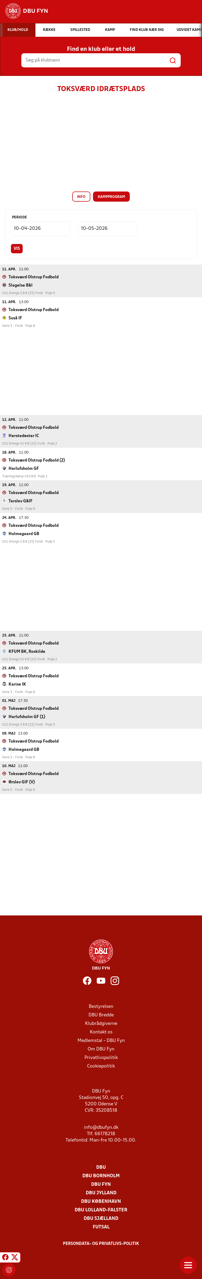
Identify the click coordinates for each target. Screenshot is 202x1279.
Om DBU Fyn (101, 1049)
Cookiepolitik (101, 1066)
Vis (17, 249)
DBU (101, 1167)
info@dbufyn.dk (101, 1127)
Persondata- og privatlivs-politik (101, 1243)
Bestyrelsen (101, 1006)
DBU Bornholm (101, 1176)
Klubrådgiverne (101, 1023)
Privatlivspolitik (101, 1057)
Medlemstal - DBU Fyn (101, 1040)
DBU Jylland (101, 1193)
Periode (19, 217)
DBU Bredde (101, 1015)
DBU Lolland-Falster (101, 1210)
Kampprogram (111, 197)
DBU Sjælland (101, 1218)
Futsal (101, 1227)
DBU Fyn (101, 1184)
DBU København (101, 1201)
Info (81, 197)
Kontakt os (101, 1032)
